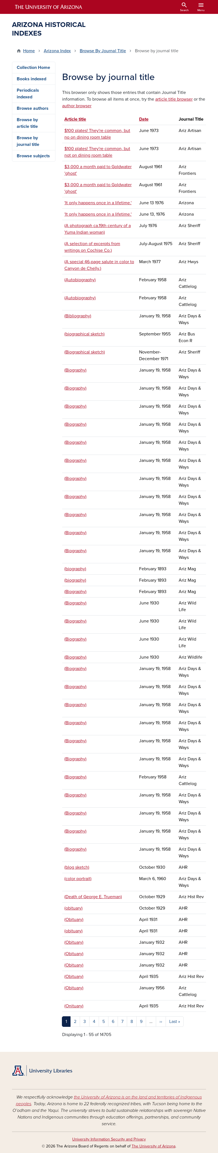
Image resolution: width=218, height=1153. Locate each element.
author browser (76, 106)
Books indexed (31, 79)
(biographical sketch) (84, 334)
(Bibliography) (77, 316)
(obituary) (73, 908)
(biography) (75, 569)
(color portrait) (77, 878)
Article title (77, 119)
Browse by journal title (28, 141)
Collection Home (33, 67)
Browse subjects (33, 156)
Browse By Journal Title (103, 51)
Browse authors (33, 108)
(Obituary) (73, 919)
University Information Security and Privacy (109, 1139)
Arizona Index (57, 51)
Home (29, 51)
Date (144, 119)
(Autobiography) (80, 280)
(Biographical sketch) (84, 352)
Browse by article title (27, 123)
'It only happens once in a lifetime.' (98, 203)
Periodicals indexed (28, 94)
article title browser (174, 99)
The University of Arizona (153, 1146)
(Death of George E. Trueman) (93, 897)
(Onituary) (73, 1006)
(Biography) (75, 370)
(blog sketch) (76, 867)
